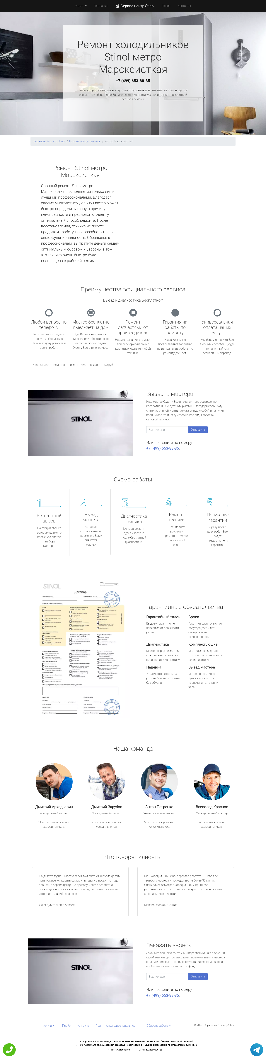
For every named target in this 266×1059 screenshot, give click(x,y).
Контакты (184, 6)
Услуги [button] (79, 6)
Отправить (198, 429)
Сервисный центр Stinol (49, 141)
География (101, 6)
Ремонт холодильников (85, 141)
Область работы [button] (157, 1025)
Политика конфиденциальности (117, 1025)
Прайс (166, 6)
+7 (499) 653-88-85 (133, 81)
